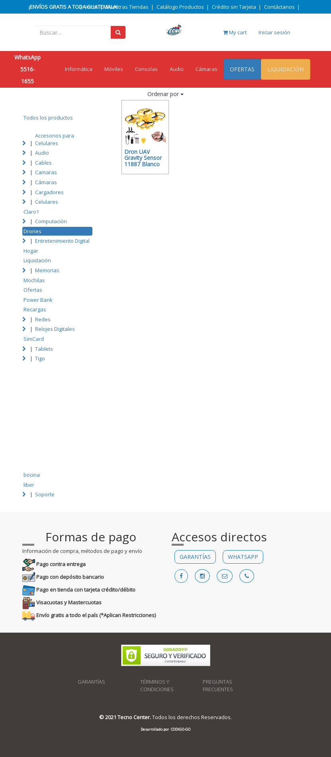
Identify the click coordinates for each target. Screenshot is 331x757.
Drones (32, 231)
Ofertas (33, 289)
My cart (235, 32)
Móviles (113, 69)
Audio (177, 69)
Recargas (35, 309)
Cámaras (206, 69)
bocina (32, 474)
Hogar (31, 250)
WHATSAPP (243, 556)
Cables (43, 162)
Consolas (146, 69)
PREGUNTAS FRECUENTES (218, 685)
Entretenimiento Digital (62, 240)
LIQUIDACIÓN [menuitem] (285, 69)
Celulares (46, 201)
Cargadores (49, 192)
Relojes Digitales (55, 328)
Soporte (45, 494)
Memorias (47, 270)
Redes (43, 319)
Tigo (40, 358)
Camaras (46, 172)
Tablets (44, 348)
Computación (51, 221)
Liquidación (37, 260)
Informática (78, 69)
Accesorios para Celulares (54, 139)
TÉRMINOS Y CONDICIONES (157, 685)
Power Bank (38, 299)
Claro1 (31, 211)
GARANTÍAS (195, 556)
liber (29, 484)
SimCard (34, 338)
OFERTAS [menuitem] (242, 69)
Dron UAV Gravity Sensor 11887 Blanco (143, 158)
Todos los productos (48, 117)
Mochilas (34, 280)
